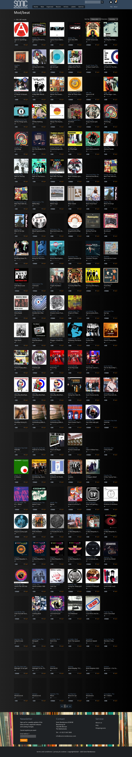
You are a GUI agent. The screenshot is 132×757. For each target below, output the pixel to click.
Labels (73, 7)
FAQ (111, 7)
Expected (50, 7)
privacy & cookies (60, 752)
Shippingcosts (101, 728)
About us (99, 723)
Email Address (24, 734)
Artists (66, 7)
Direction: (104, 19)
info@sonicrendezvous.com (66, 736)
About (115, 7)
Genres (81, 7)
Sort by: (87, 19)
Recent (58, 7)
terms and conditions (44, 752)
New (42, 7)
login (26, 45)
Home (36, 7)
